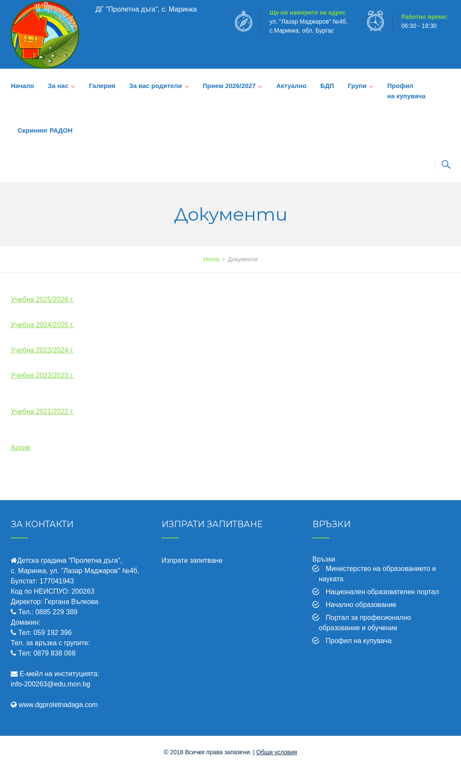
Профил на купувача (406, 91)
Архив (20, 447)
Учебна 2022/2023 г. (42, 375)
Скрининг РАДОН (45, 130)
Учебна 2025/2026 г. (42, 299)
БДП (327, 85)
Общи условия (276, 752)
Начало (22, 85)
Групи (357, 85)
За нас (58, 85)
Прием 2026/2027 (229, 85)
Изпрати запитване (192, 560)
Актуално (291, 85)
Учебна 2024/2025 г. (42, 324)
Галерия (102, 85)
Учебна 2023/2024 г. (42, 350)
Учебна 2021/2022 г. (42, 411)
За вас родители (155, 85)
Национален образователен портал (382, 591)
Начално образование (361, 604)
